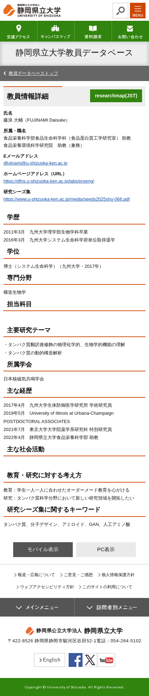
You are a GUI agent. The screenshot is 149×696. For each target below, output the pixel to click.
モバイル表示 (43, 549)
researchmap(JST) (116, 95)
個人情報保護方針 (118, 574)
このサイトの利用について (107, 586)
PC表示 (106, 549)
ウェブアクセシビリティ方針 (47, 586)
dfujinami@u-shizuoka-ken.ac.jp (35, 163)
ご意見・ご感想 (78, 574)
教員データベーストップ (33, 73)
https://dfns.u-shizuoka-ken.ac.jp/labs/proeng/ (48, 181)
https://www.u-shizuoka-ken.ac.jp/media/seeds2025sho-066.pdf (66, 199)
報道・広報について (36, 574)
